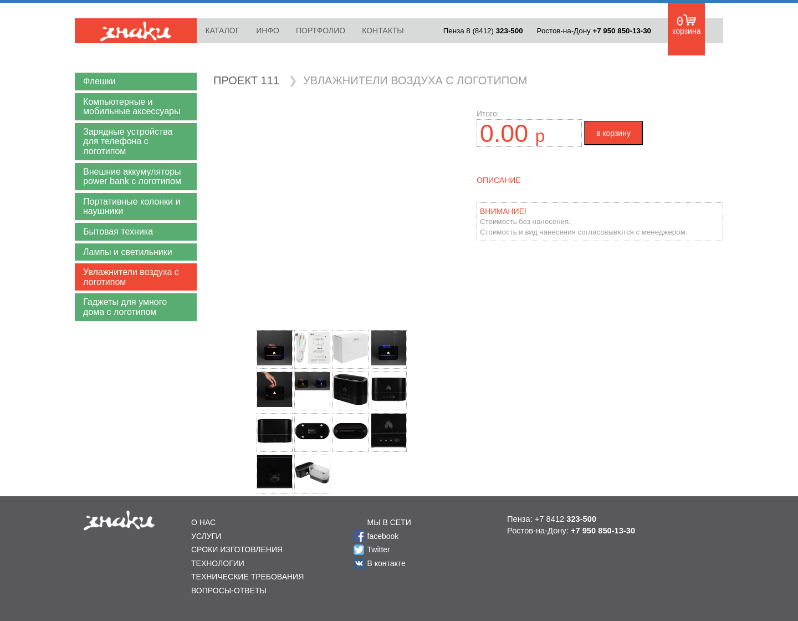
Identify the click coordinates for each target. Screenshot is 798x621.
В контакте (386, 563)
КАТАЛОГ (222, 30)
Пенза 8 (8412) (483, 31)
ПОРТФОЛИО (320, 30)
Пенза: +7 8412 (551, 519)
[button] (136, 81)
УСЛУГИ (206, 536)
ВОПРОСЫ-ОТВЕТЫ (229, 590)
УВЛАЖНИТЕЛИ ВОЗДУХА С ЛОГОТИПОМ (415, 80)
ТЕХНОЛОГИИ (217, 563)
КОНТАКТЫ (383, 30)
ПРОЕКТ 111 (246, 80)
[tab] (136, 81)
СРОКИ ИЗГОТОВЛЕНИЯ (237, 549)
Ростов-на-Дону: (571, 530)
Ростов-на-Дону (594, 31)
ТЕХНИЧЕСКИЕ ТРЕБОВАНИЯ (247, 576)
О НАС (203, 522)
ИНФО (267, 30)
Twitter (378, 549)
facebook (383, 536)
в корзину (613, 133)
